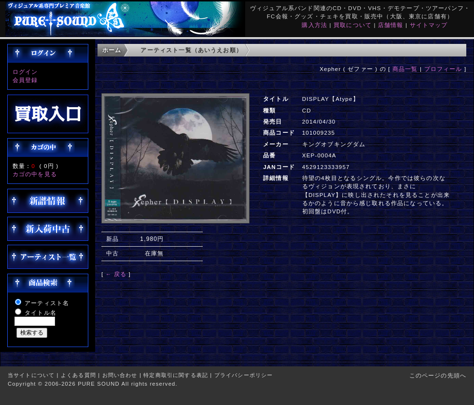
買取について (353, 25)
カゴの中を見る (35, 174)
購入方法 (314, 25)
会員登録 (25, 80)
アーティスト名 (47, 303)
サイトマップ (429, 25)
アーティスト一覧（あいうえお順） (191, 50)
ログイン (25, 72)
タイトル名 (40, 312)
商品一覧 (405, 69)
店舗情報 (391, 25)
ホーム (111, 50)
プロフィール (443, 69)
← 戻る (116, 274)
